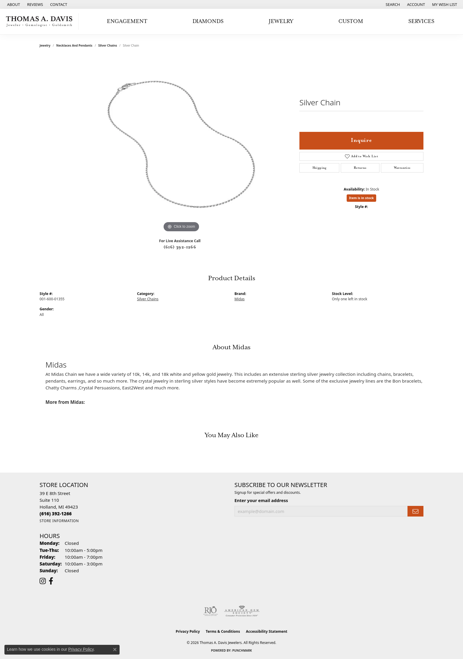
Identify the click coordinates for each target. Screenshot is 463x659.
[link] (13, 4)
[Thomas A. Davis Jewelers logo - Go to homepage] (41, 21)
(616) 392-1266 (180, 247)
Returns (360, 168)
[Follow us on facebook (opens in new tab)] (51, 581)
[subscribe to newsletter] (415, 511)
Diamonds (208, 21)
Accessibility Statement (266, 631)
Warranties (402, 168)
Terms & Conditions (223, 631)
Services (421, 21)
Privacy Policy (188, 631)
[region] (181, 145)
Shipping (319, 168)
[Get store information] (59, 520)
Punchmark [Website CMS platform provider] (242, 650)
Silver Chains (107, 45)
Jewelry (281, 21)
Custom (350, 21)
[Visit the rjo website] (210, 611)
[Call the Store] (56, 514)
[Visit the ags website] (242, 611)
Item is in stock (361, 198)
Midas (239, 298)
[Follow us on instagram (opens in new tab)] (43, 581)
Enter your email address (261, 500)
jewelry (45, 45)
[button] (392, 4)
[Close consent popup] (115, 649)
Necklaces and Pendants (74, 45)
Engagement (127, 21)
